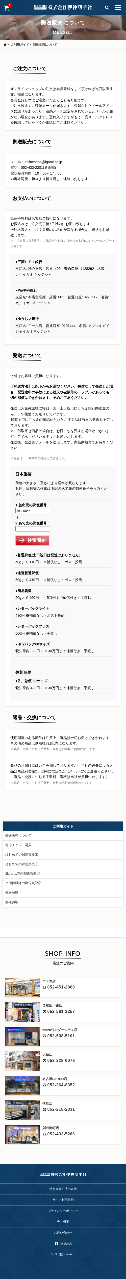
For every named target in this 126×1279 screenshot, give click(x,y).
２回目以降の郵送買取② (23, 883)
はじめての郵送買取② (21, 864)
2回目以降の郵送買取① (22, 873)
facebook (63, 1243)
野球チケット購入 (18, 845)
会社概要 (63, 1221)
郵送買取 (11, 892)
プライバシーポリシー (63, 1211)
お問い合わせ (63, 1232)
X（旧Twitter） (63, 1254)
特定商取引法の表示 (63, 1189)
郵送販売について (18, 835)
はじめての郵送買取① (21, 854)
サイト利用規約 (63, 1200)
